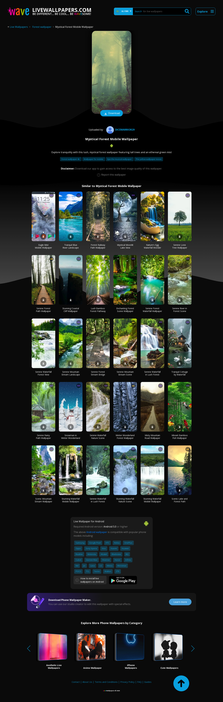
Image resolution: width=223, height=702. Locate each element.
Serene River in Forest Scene (179, 310)
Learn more (180, 602)
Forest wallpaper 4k (70, 159)
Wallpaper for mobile (94, 159)
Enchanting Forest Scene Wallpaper (125, 310)
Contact (76, 681)
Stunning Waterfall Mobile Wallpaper (71, 500)
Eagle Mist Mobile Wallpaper (43, 246)
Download (111, 113)
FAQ (139, 681)
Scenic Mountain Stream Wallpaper (43, 500)
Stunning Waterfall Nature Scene (125, 500)
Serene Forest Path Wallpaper (43, 310)
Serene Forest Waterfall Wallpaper (152, 310)
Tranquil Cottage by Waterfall (179, 373)
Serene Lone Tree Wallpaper (179, 246)
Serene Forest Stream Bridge (98, 373)
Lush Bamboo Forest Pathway (98, 310)
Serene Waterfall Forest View (43, 373)
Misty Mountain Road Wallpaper (152, 436)
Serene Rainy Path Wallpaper (43, 436)
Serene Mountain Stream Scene (125, 373)
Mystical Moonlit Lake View (125, 246)
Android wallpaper (96, 532)
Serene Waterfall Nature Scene (98, 436)
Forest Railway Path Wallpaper (97, 246)
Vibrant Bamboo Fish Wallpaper (180, 436)
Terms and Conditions (106, 681)
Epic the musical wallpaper (119, 159)
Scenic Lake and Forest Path (180, 500)
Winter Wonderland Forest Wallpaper (125, 436)
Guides (147, 681)
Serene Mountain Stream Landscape (70, 373)
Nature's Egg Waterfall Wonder (152, 246)
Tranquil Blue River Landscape (71, 246)
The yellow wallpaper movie (149, 159)
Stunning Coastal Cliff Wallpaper (70, 310)
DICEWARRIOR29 (120, 129)
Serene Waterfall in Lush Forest (152, 373)
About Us (87, 681)
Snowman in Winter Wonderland (70, 436)
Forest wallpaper (41, 27)
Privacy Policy (127, 681)
